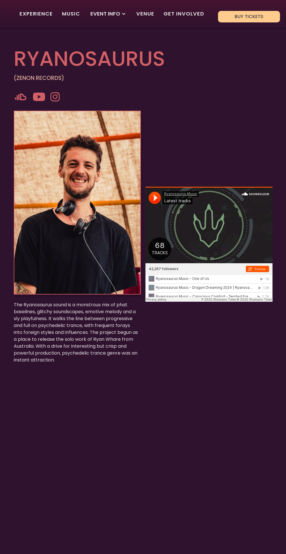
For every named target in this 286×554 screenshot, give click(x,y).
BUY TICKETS (249, 16)
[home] (10, 13)
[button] (108, 14)
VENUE (145, 13)
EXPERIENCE (36, 13)
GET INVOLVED (184, 13)
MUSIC (71, 13)
